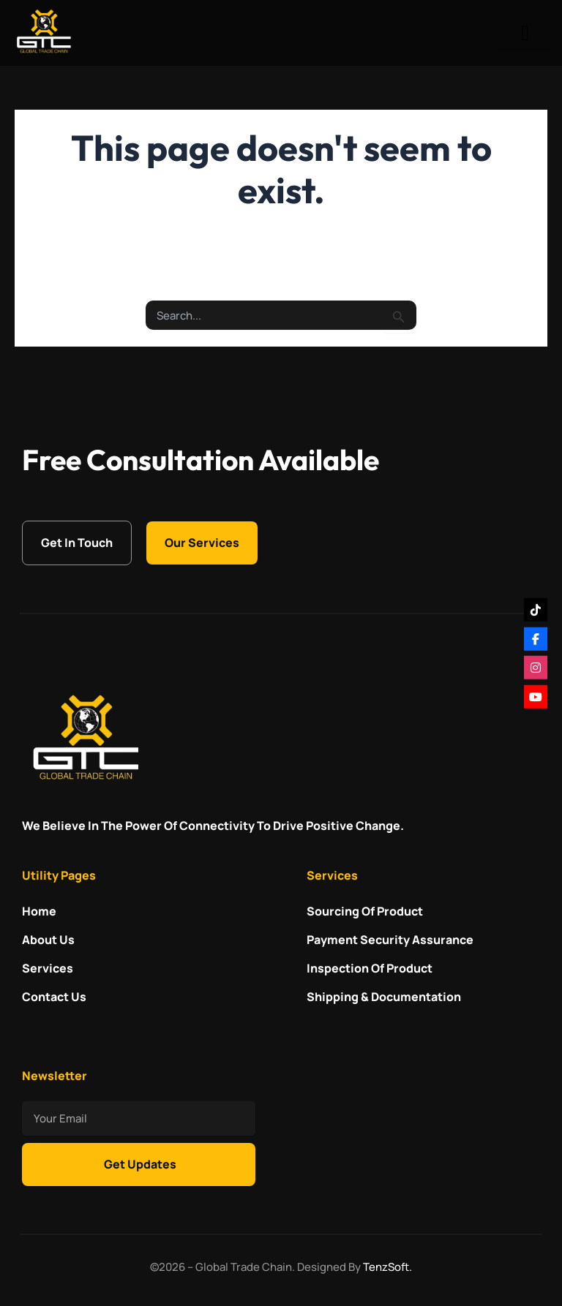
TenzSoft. (387, 1267)
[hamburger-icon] (525, 33)
